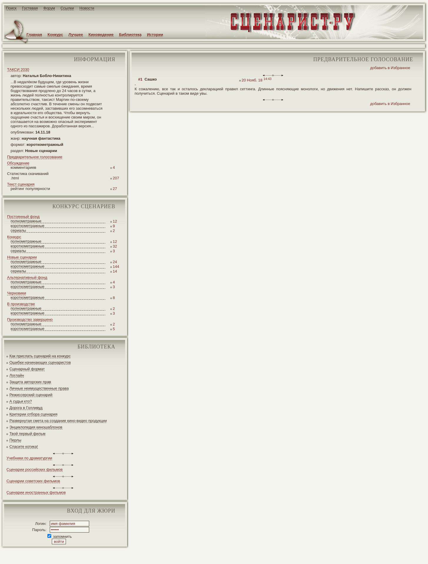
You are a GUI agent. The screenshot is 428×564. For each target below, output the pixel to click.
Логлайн (16, 375)
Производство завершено (30, 319)
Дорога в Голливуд (25, 408)
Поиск (11, 8)
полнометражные (26, 221)
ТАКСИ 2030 (18, 69)
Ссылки (67, 8)
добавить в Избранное (390, 68)
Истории (155, 34)
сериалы (18, 230)
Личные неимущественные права (39, 388)
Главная (34, 34)
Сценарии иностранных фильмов (36, 492)
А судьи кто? (20, 401)
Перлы (15, 440)
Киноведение (100, 34)
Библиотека (130, 34)
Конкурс (55, 34)
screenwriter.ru (98, 555)
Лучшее (76, 34)
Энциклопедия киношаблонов (35, 427)
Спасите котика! (23, 446)
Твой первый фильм (27, 433)
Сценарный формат (27, 369)
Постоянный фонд (23, 216)
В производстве (21, 304)
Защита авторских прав (30, 382)
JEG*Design (139, 555)
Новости (86, 8)
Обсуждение (18, 163)
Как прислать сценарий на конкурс (40, 356)
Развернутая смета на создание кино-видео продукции (58, 420)
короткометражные (27, 225)
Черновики (16, 293)
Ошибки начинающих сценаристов (40, 362)
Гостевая (30, 8)
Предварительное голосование (34, 157)
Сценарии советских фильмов (33, 481)
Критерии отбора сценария (33, 414)
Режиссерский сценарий (30, 395)
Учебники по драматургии (29, 458)
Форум (49, 8)
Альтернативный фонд (27, 277)
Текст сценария (20, 184)
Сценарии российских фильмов (34, 469)
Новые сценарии (22, 257)
